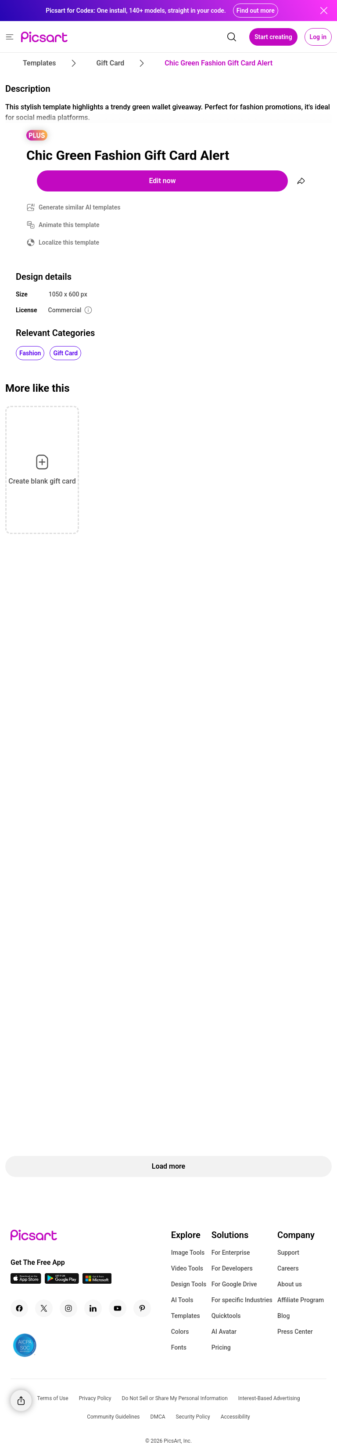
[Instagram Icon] (68, 1308)
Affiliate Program (300, 1299)
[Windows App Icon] (96, 1281)
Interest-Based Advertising (269, 1398)
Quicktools (226, 1315)
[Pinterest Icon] (142, 1308)
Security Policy (193, 1417)
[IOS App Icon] (26, 1281)
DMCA (158, 1417)
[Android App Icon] (62, 1281)
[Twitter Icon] (44, 1308)
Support (288, 1252)
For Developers (232, 1268)
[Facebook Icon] (19, 1308)
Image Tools (188, 1252)
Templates (185, 1315)
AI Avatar (224, 1331)
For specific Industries (242, 1299)
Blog (283, 1315)
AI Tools (182, 1299)
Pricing (221, 1347)
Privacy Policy (95, 1398)
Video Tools (187, 1268)
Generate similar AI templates (80, 207)
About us (289, 1284)
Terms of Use (52, 1398)
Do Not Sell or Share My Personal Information (175, 1398)
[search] (231, 36)
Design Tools (189, 1284)
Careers (288, 1268)
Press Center (295, 1331)
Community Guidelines (113, 1417)
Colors (180, 1331)
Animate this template (69, 224)
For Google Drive (234, 1284)
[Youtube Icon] (117, 1308)
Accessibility (235, 1417)
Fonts (178, 1347)
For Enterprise (231, 1252)
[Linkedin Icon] (93, 1308)
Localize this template (69, 242)
